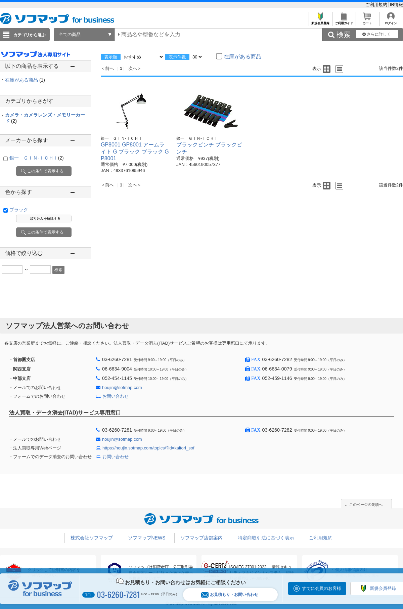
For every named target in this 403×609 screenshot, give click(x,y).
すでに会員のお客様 (321, 588)
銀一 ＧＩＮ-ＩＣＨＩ (36, 158)
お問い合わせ (115, 396)
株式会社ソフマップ (92, 537)
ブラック (18, 209)
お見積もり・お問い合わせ (229, 594)
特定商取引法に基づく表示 (266, 537)
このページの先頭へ (366, 505)
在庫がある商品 (25, 80)
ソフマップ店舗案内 (201, 537)
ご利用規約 (377, 4)
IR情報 (396, 4)
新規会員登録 (320, 21)
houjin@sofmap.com (122, 387)
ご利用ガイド (344, 21)
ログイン (391, 21)
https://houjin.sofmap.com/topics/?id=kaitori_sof (148, 447)
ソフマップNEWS (147, 537)
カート (367, 21)
